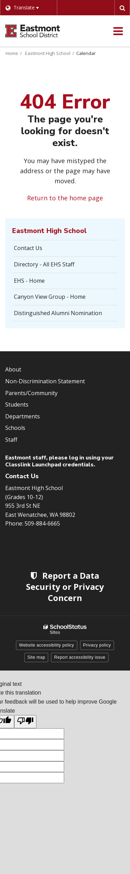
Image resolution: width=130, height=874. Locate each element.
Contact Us (28, 248)
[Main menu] (118, 31)
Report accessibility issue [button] (79, 657)
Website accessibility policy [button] (46, 645)
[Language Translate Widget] (28, 7)
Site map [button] (36, 657)
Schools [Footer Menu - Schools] (15, 428)
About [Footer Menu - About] (13, 369)
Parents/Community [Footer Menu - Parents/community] (31, 393)
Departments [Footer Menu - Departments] (22, 416)
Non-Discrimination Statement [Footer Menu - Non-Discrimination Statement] (45, 381)
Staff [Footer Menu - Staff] (11, 439)
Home (12, 53)
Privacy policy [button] (97, 645)
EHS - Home (29, 280)
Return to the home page (65, 198)
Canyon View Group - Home (50, 296)
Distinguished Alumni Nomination (58, 313)
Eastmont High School (47, 53)
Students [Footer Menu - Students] (16, 404)
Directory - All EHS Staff (44, 264)
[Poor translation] (25, 721)
